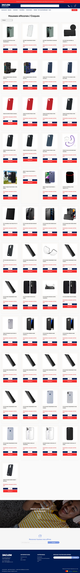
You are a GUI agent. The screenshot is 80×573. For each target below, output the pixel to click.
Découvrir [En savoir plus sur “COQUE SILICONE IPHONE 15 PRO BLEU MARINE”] (50, 161)
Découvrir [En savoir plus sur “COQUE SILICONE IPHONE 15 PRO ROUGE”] (30, 124)
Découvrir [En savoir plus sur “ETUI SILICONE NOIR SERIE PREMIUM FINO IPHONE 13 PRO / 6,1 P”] (30, 234)
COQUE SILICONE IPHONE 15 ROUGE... (10, 113)
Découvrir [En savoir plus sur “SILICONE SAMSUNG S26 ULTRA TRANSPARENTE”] (10, 51)
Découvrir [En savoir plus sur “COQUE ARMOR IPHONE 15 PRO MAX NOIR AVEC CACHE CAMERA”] (10, 88)
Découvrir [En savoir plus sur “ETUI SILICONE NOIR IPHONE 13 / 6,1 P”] (10, 271)
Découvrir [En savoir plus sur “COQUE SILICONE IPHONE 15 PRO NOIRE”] (10, 161)
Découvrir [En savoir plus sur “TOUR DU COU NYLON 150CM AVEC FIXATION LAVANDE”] (70, 161)
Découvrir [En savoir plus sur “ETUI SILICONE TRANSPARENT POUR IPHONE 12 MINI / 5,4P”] (50, 381)
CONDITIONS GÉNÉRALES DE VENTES (22, 569)
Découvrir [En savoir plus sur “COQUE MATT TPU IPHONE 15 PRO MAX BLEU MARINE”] (50, 88)
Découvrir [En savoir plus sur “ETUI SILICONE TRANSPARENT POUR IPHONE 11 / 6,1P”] (30, 417)
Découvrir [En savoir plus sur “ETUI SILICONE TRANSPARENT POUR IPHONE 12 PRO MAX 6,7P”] (10, 381)
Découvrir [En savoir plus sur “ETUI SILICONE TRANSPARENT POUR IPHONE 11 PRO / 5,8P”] (10, 417)
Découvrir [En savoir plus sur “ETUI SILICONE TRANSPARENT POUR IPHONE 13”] (70, 271)
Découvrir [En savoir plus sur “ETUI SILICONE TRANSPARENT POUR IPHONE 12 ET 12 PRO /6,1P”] (30, 381)
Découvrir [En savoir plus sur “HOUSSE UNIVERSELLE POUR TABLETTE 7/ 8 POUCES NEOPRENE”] (70, 198)
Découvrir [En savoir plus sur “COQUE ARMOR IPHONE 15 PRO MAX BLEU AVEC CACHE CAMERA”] (30, 88)
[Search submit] (57, 6)
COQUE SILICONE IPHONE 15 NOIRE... (30, 150)
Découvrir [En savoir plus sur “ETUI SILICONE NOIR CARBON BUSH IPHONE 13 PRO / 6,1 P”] (50, 234)
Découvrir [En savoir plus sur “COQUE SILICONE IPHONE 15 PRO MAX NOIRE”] (70, 124)
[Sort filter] (7, 20)
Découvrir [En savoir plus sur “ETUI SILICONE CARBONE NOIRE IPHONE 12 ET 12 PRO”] (50, 344)
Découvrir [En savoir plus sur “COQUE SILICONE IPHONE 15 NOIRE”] (30, 160)
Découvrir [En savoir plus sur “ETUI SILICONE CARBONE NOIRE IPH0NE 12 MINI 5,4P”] (70, 344)
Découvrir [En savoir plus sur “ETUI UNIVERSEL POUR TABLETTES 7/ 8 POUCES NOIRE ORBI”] (10, 234)
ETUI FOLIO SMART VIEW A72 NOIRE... (70, 296)
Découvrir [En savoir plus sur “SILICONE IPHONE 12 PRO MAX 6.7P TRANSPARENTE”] (50, 454)
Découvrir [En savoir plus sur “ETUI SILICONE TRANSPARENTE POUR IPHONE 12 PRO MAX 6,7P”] (50, 417)
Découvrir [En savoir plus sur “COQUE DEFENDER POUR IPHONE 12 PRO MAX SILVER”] (10, 344)
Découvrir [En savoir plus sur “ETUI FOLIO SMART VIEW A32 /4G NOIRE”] (30, 308)
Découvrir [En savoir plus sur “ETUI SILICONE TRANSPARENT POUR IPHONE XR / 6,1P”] (70, 381)
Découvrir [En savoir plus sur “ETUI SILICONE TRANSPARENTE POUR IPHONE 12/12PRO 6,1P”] (10, 454)
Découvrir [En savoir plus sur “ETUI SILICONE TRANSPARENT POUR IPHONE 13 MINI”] (10, 308)
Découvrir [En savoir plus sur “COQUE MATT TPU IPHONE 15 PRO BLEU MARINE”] (70, 88)
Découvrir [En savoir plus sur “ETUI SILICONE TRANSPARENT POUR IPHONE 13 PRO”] (50, 271)
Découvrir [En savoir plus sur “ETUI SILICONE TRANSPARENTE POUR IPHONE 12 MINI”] (70, 417)
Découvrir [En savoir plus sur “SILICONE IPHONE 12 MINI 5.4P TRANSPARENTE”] (30, 454)
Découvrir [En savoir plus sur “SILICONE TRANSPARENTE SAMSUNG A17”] (50, 51)
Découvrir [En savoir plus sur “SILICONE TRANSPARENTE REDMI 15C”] (30, 51)
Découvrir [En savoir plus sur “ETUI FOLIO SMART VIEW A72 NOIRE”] (70, 306)
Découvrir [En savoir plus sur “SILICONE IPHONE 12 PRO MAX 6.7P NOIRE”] (70, 454)
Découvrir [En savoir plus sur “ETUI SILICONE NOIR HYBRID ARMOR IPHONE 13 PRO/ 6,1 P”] (70, 234)
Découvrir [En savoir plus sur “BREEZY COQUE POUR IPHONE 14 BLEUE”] (30, 182)
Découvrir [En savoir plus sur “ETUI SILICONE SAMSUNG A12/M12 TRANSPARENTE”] (50, 308)
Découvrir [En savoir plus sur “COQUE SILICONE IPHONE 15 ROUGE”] (10, 123)
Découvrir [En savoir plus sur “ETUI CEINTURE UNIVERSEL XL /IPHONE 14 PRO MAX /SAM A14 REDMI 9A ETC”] (70, 51)
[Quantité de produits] (10, 49)
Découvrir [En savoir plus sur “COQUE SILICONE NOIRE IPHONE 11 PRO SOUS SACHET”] (10, 491)
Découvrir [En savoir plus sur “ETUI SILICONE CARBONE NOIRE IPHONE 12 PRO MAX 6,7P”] (30, 344)
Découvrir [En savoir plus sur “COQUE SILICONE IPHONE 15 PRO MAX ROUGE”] (50, 124)
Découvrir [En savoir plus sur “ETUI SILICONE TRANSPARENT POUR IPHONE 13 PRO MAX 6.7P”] (30, 271)
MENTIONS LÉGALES (11, 569)
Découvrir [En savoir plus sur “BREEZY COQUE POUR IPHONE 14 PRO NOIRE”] (10, 198)
